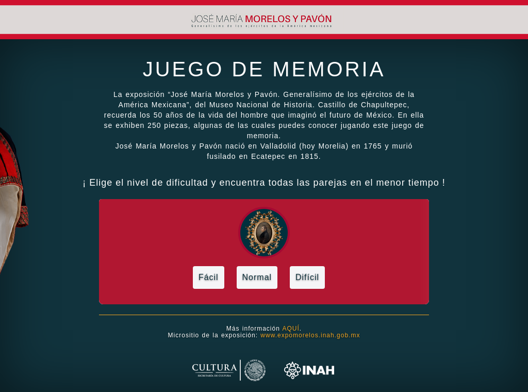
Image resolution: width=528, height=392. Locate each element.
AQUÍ (291, 328)
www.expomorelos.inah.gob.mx (309, 335)
